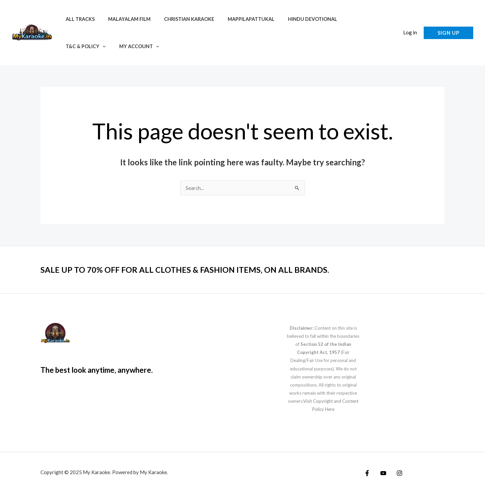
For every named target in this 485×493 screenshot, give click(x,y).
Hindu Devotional (295, 19)
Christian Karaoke (180, 19)
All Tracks (78, 19)
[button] (448, 33)
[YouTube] (382, 473)
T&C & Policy (350, 19)
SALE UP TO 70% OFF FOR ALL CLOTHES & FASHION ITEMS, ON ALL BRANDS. (196, 269)
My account (84, 46)
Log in (410, 32)
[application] (366, 19)
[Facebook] (367, 473)
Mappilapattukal (238, 19)
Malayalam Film (123, 19)
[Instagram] (396, 473)
